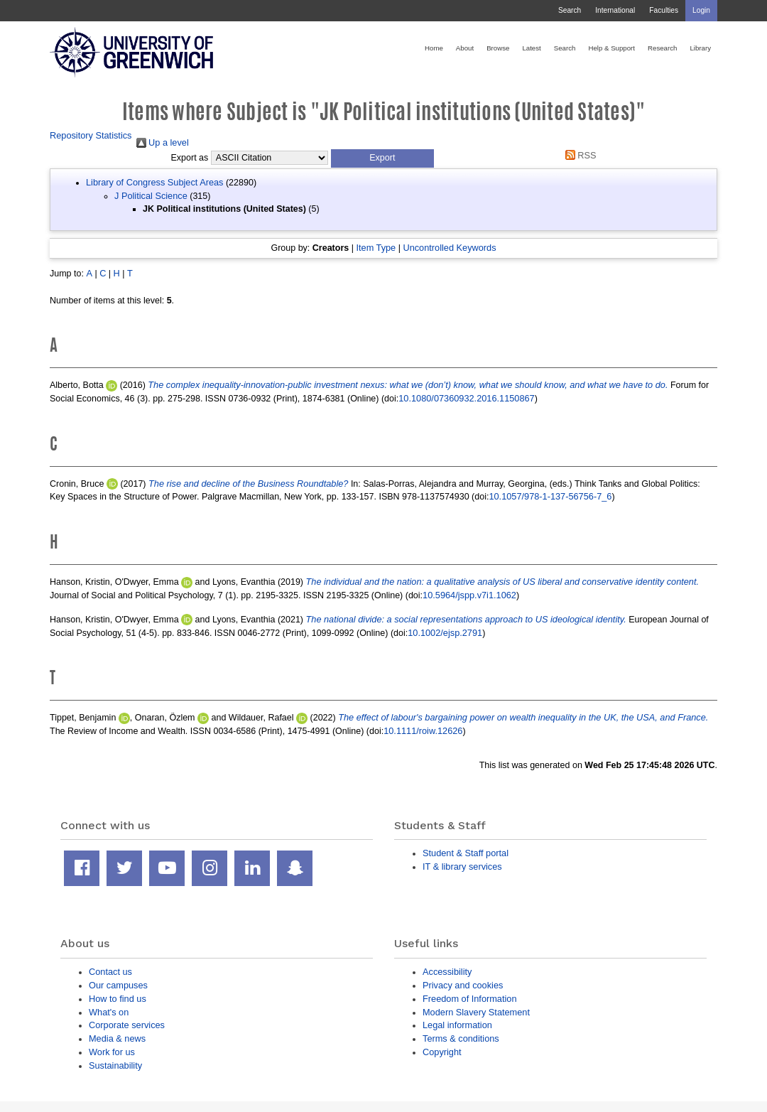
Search (569, 10)
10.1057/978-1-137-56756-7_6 (550, 496)
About (465, 48)
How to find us (117, 998)
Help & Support (611, 48)
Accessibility (447, 971)
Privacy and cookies (463, 985)
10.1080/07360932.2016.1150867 (466, 398)
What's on (109, 1012)
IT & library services (462, 866)
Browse (497, 48)
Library (700, 48)
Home (434, 48)
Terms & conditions (461, 1038)
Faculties (663, 10)
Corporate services (127, 1025)
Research (662, 48)
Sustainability (115, 1065)
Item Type (376, 247)
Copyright (442, 1052)
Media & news (117, 1038)
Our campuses (118, 985)
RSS (578, 155)
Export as (190, 158)
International (615, 10)
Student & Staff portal (465, 853)
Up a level (162, 142)
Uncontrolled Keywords (449, 247)
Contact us (110, 971)
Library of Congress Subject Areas (154, 182)
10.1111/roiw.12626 (423, 730)
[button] (382, 158)
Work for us (112, 1052)
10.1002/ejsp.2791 (445, 632)
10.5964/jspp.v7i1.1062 (469, 595)
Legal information (457, 1025)
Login (701, 10)
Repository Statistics (91, 135)
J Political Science (150, 195)
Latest (531, 48)
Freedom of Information (470, 998)
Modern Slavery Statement (476, 1012)
